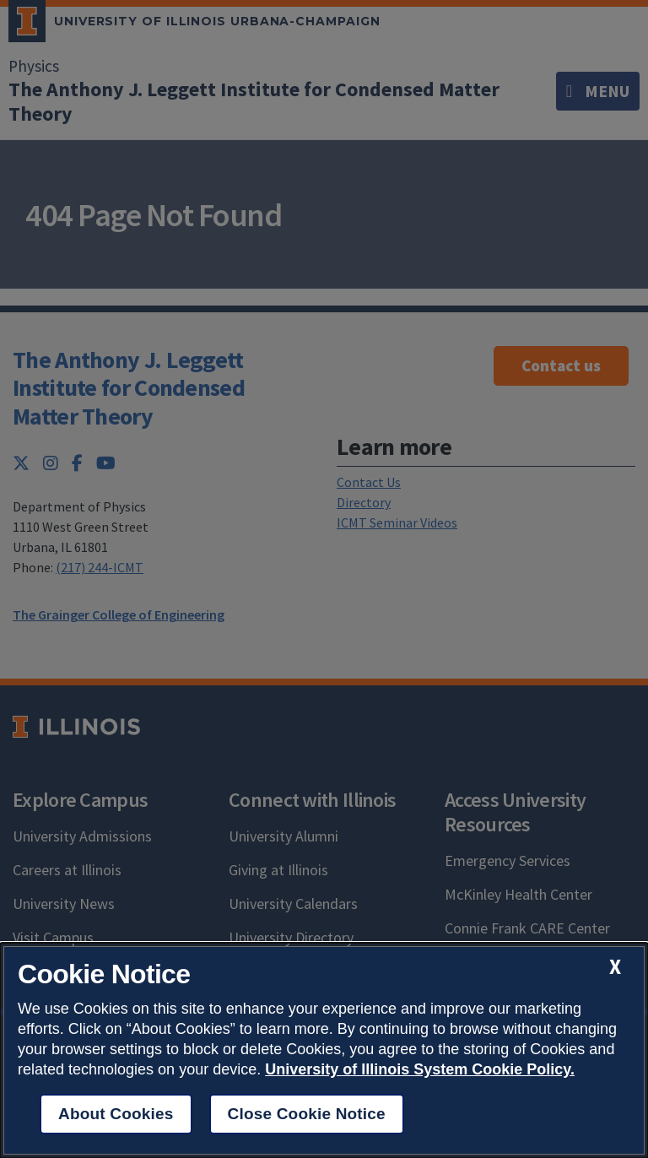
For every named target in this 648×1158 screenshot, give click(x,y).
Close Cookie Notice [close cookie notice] (307, 1114)
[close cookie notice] (615, 967)
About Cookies (116, 1114)
